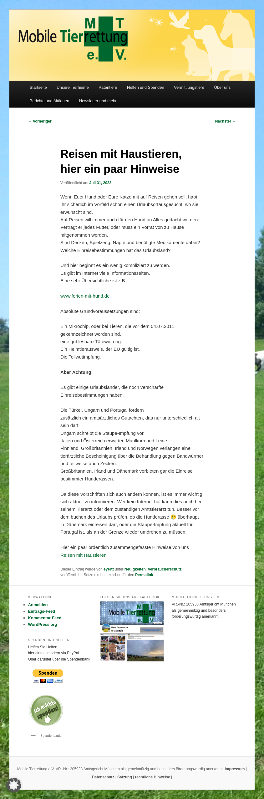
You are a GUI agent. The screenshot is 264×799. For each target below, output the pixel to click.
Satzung (124, 777)
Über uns (222, 87)
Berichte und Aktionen (49, 100)
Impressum (235, 769)
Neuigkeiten (135, 569)
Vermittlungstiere (189, 87)
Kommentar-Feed (45, 618)
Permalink (144, 575)
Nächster (225, 121)
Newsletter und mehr (98, 100)
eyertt (109, 569)
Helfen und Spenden (145, 87)
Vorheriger (40, 121)
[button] (14, 785)
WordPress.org (42, 624)
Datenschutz (103, 777)
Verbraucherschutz (164, 569)
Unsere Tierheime (73, 87)
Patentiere (108, 87)
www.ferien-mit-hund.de (85, 296)
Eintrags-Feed (41, 611)
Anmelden (38, 604)
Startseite (38, 87)
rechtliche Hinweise (153, 777)
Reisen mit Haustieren (83, 555)
